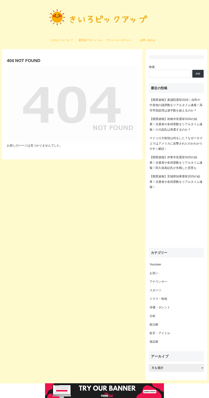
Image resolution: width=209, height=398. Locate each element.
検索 (152, 67)
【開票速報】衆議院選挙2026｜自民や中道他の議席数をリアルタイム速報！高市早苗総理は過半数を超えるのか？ (176, 105)
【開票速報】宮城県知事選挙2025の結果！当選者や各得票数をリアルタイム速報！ (176, 182)
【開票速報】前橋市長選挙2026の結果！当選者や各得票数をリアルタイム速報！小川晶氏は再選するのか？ (176, 124)
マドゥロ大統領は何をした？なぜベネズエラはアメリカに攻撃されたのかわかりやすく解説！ (176, 143)
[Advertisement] (176, 220)
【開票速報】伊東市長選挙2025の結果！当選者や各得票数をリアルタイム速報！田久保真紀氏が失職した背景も (176, 163)
